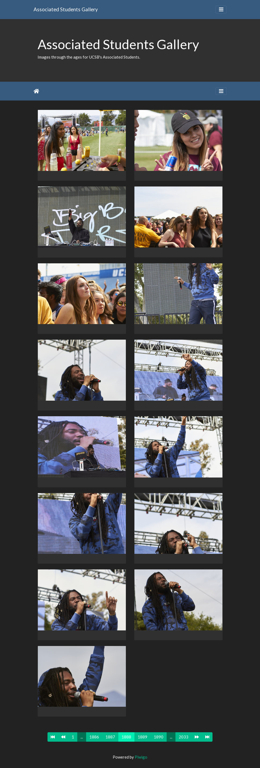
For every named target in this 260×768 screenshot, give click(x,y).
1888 (126, 736)
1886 (94, 736)
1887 (110, 736)
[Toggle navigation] (221, 9)
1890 (158, 736)
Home (36, 91)
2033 (183, 736)
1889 (142, 736)
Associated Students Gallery (66, 9)
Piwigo (141, 757)
